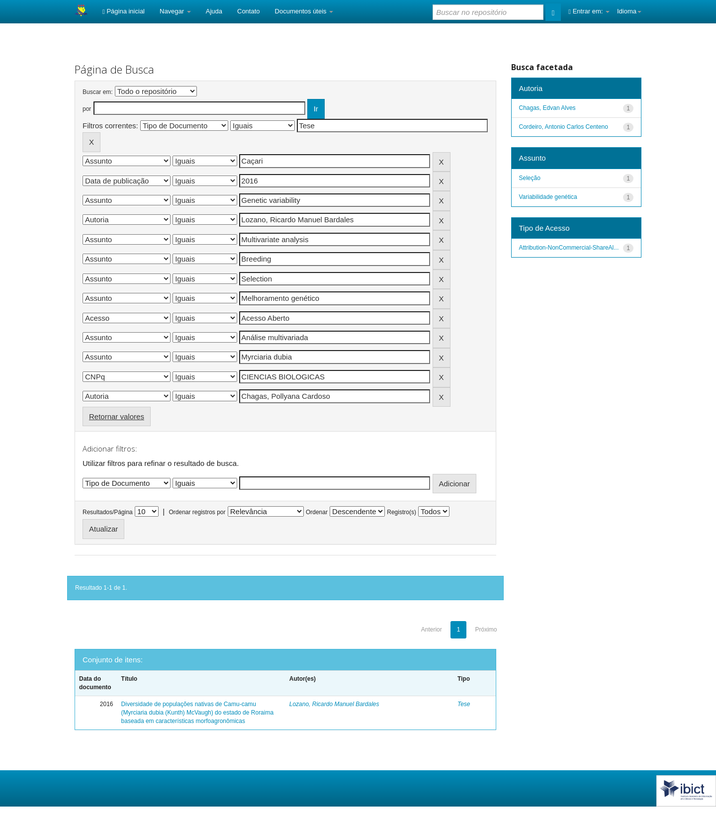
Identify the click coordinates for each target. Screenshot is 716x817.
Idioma (629, 11)
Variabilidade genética (548, 196)
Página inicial (123, 11)
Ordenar (317, 512)
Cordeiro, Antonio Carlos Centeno (563, 126)
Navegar (175, 11)
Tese (463, 704)
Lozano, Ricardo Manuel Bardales (334, 704)
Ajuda (214, 11)
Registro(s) (401, 512)
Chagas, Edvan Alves (547, 107)
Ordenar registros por (197, 512)
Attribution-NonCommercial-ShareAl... (569, 247)
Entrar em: (589, 11)
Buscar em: (98, 92)
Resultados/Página (108, 512)
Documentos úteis (304, 11)
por (87, 108)
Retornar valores (116, 416)
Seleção (529, 178)
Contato (248, 11)
